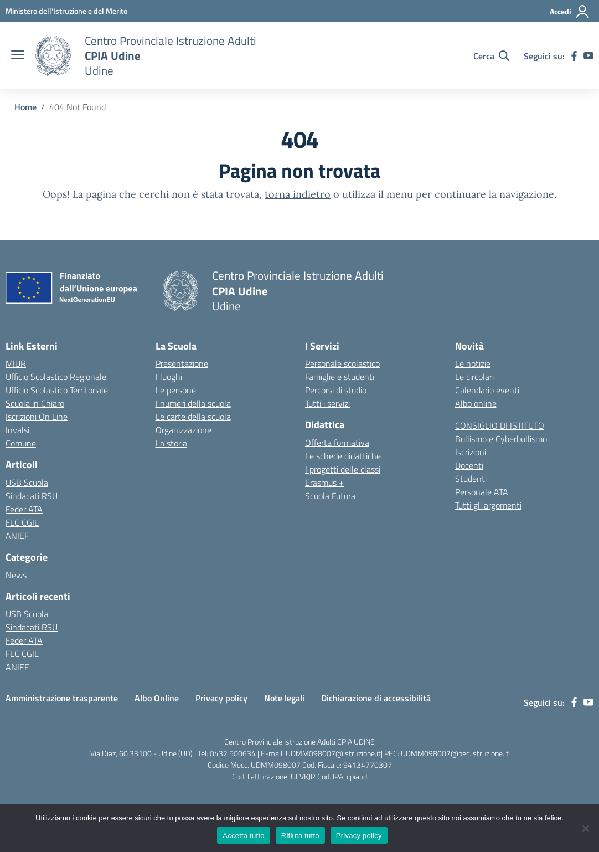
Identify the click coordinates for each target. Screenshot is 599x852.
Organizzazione (183, 430)
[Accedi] (569, 11)
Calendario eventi (487, 390)
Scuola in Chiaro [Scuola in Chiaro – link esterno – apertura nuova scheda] (35, 403)
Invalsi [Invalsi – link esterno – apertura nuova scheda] (17, 430)
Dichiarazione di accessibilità (376, 698)
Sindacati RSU (32, 495)
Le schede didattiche (343, 456)
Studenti (471, 478)
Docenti (469, 465)
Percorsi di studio (335, 390)
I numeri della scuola (193, 403)
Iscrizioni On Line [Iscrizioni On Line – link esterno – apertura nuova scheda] (37, 416)
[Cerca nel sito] (491, 56)
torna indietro (298, 194)
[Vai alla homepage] (53, 56)
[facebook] (574, 56)
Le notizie (472, 363)
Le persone (176, 390)
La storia (171, 443)
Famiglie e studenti (339, 376)
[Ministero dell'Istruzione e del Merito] (66, 11)
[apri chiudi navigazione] (17, 56)
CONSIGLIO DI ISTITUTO (499, 425)
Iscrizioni (470, 452)
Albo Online (157, 698)
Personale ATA (481, 492)
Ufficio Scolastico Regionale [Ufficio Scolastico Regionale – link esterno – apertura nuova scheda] (56, 376)
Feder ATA (24, 509)
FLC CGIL (22, 522)
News (16, 575)
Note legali (284, 698)
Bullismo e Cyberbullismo (501, 438)
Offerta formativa (337, 442)
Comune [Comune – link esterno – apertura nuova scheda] (21, 443)
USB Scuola (27, 482)
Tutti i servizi (327, 403)
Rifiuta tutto (300, 836)
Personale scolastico (342, 363)
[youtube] (588, 56)
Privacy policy (221, 698)
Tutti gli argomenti (488, 505)
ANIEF (17, 535)
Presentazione (182, 363)
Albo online (476, 403)
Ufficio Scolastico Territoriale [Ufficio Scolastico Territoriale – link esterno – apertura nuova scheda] (57, 390)
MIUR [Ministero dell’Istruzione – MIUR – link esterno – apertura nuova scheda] (16, 363)
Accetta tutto (244, 836)
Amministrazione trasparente (62, 698)
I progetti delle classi (342, 469)
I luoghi (169, 376)
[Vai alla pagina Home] (25, 107)
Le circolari (474, 376)
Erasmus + (324, 482)
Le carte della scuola (193, 416)
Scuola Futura (330, 495)
